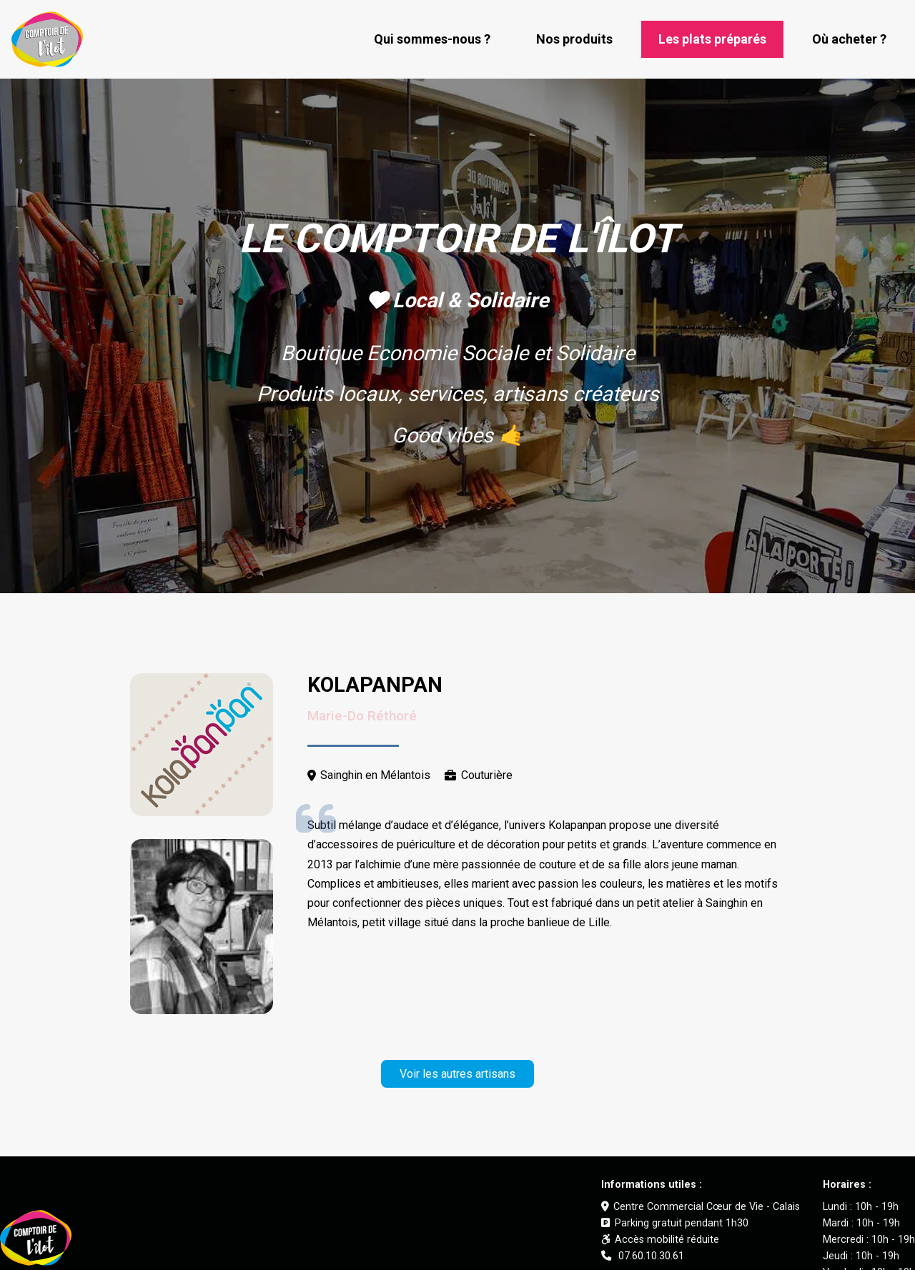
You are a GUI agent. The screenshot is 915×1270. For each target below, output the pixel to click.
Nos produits (574, 38)
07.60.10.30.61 (642, 1256)
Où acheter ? (849, 38)
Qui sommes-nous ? (432, 38)
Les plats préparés (712, 38)
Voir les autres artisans (457, 1074)
